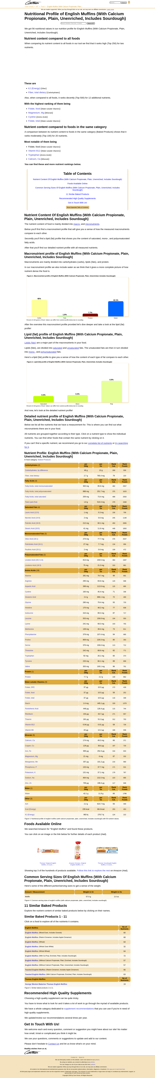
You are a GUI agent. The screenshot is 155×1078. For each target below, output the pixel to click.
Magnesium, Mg (36, 112)
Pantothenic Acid (31, 709)
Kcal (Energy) (30, 809)
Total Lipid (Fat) (31, 502)
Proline (28, 640)
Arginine (28, 581)
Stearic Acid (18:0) (32, 528)
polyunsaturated (48, 352)
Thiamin (28, 719)
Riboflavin (29, 714)
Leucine (28, 618)
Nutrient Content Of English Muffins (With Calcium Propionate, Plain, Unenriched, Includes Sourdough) (77, 179)
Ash (26, 804)
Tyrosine (28, 661)
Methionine (29, 629)
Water (27, 794)
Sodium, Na (29, 778)
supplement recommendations (79, 1008)
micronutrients (92, 224)
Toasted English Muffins (35, 970)
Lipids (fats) (30, 342)
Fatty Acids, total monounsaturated (38, 486)
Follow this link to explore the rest (93, 870)
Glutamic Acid (30, 597)
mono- (32, 352)
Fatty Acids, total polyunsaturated (38, 491)
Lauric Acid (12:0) (32, 512)
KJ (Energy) (34, 88)
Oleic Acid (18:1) (31, 539)
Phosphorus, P (31, 767)
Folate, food (34, 108)
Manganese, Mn (31, 762)
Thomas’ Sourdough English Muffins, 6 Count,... (107, 864)
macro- (76, 224)
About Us (81, 1057)
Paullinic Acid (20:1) (33, 550)
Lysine (27, 624)
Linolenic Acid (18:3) (33, 565)
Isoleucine (29, 613)
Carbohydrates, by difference (36, 470)
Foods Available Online (77, 183)
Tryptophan (33, 155)
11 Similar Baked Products (77, 194)
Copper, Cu (29, 746)
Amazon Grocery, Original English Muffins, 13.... (77, 864)
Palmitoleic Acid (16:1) (34, 544)
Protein (28, 677)
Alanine (28, 576)
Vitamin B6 (29, 730)
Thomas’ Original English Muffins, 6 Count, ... (48, 864)
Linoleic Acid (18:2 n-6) (34, 560)
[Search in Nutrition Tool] (73, 23)
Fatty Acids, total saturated (35, 497)
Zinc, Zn (28, 783)
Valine (27, 666)
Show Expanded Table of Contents (77, 207)
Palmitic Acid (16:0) (32, 523)
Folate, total (34, 121)
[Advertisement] (77, 66)
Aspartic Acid (30, 586)
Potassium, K (30, 772)
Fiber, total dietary (37, 92)
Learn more (110, 9)
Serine (27, 645)
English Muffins (31, 933)
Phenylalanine (30, 634)
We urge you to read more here (116, 1069)
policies (97, 1059)
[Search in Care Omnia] (115, 3)
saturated (57, 348)
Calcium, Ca (34, 159)
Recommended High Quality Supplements (77, 198)
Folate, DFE (29, 687)
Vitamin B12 (34, 151)
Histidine (28, 608)
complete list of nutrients (100, 443)
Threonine (29, 650)
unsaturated (73, 348)
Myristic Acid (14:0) (32, 518)
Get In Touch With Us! (77, 203)
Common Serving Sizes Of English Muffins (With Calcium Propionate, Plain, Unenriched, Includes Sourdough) (77, 189)
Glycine (28, 602)
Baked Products (44, 460)
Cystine (32, 117)
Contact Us (53, 1044)
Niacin (27, 703)
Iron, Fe (28, 751)
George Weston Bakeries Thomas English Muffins (46, 984)
